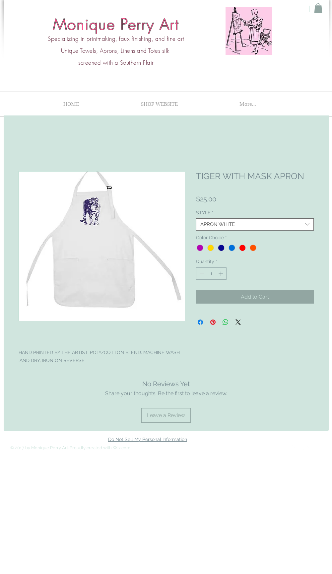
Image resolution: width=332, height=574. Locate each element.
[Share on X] (238, 322)
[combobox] (255, 224)
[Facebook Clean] (293, 447)
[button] (318, 8)
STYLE (205, 212)
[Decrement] (201, 273)
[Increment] (221, 273)
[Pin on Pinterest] (213, 322)
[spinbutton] (211, 273)
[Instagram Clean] (306, 447)
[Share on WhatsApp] (226, 322)
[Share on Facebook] (200, 322)
